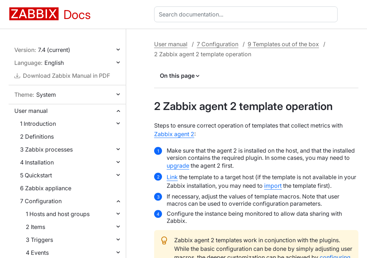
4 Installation (37, 162)
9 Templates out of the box (283, 44)
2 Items (35, 226)
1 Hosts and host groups (58, 214)
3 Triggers (39, 239)
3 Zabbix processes (46, 149)
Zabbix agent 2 (174, 134)
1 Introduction (38, 123)
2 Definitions (37, 136)
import (273, 185)
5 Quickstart (36, 175)
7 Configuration (41, 201)
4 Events (37, 252)
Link (172, 177)
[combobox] (247, 14)
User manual (31, 110)
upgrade (178, 165)
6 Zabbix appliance (45, 188)
